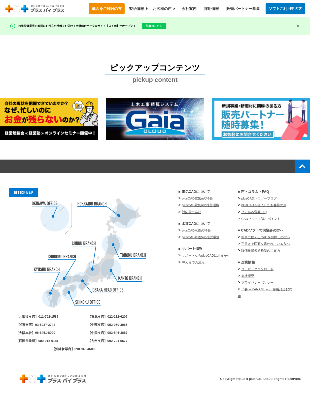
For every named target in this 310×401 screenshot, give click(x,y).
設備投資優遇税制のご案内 (260, 254)
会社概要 (247, 279)
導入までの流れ (193, 265)
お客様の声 (162, 8)
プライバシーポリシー (257, 286)
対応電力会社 (191, 215)
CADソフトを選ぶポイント (260, 222)
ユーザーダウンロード (257, 272)
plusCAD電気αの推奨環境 (200, 208)
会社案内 (189, 8)
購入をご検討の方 (107, 8)
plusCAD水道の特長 (196, 233)
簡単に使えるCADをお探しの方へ (265, 240)
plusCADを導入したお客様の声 (263, 208)
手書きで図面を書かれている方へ (265, 247)
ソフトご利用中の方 (285, 8)
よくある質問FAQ (254, 215)
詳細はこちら (196, 25)
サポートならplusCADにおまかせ (206, 259)
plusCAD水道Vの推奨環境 (200, 240)
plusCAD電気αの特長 (197, 201)
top (300, 168)
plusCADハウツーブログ (258, 201)
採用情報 (211, 8)
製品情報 (136, 8)
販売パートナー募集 (243, 8)
